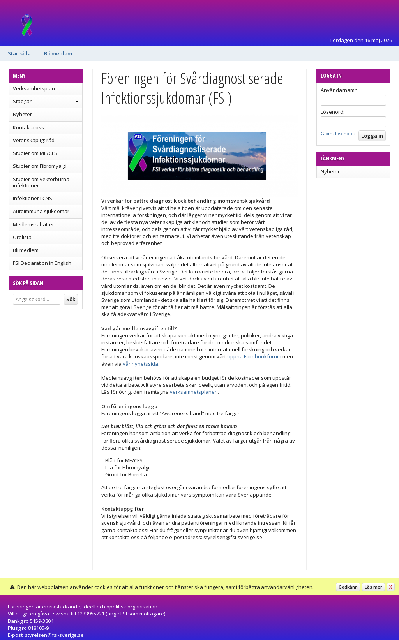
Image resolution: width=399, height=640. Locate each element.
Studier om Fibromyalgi (40, 165)
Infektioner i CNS (32, 198)
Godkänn (348, 587)
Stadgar (22, 101)
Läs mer (373, 587)
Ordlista (22, 237)
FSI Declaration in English (42, 262)
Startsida (19, 53)
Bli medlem (58, 53)
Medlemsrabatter (33, 224)
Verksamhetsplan (34, 88)
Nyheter (22, 114)
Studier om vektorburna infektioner (41, 182)
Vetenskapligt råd (34, 140)
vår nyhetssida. (141, 363)
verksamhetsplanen (194, 391)
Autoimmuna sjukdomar (41, 211)
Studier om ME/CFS (35, 153)
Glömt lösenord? (338, 133)
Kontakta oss (28, 127)
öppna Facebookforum (254, 356)
